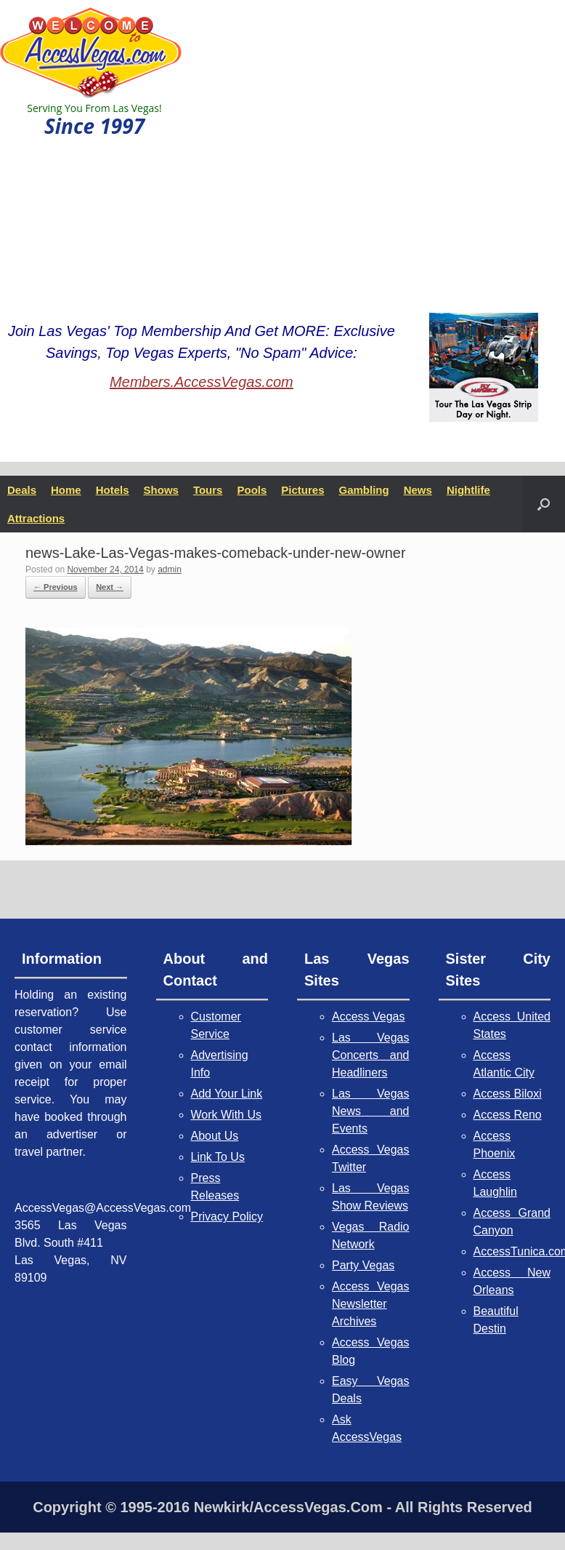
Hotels (112, 489)
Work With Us (226, 1114)
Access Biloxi (507, 1093)
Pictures (302, 489)
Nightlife (468, 489)
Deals (21, 489)
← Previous (55, 587)
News (418, 489)
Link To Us (218, 1157)
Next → (109, 587)
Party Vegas (363, 1265)
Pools (252, 489)
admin (170, 569)
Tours (208, 489)
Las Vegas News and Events (371, 1111)
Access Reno (507, 1114)
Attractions (36, 518)
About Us (215, 1136)
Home (66, 489)
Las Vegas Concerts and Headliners (371, 1055)
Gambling (364, 489)
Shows (161, 489)
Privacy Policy (227, 1216)
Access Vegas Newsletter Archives (371, 1303)
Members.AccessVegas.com (201, 382)
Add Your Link (227, 1093)
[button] (543, 504)
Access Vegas (368, 1016)
